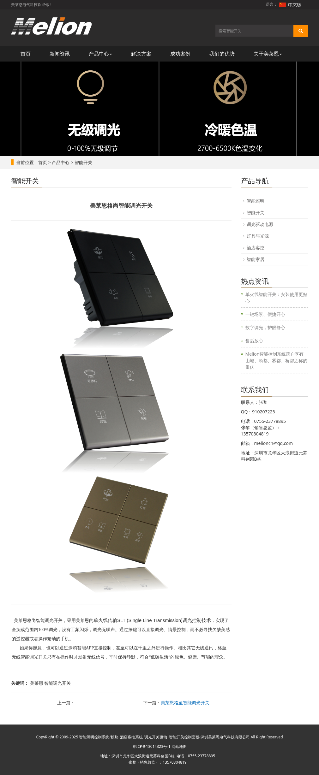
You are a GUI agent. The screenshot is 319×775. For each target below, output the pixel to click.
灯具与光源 (258, 236)
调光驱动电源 (260, 224)
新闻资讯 (60, 53)
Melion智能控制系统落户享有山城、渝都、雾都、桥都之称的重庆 (276, 360)
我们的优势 (222, 53)
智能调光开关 (49, 620)
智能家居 (255, 259)
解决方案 (141, 53)
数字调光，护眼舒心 (265, 327)
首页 (26, 53)
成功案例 (180, 53)
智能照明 (255, 201)
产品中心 (100, 53)
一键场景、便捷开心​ (265, 314)
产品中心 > (62, 162)
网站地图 (179, 746)
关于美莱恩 (268, 53)
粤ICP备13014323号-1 (151, 746)
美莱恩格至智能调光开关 (185, 703)
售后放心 (254, 341)
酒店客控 (255, 248)
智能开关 (255, 213)
